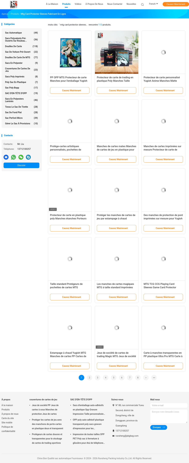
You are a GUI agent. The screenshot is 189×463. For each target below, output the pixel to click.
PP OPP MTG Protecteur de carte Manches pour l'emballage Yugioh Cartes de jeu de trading (68, 81)
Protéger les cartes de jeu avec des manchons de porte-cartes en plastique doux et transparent (47, 424)
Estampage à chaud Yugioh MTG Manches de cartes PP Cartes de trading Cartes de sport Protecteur (69, 356)
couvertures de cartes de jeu (21, 69)
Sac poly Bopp (21, 87)
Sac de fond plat (21, 112)
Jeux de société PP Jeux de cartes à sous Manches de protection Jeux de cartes (45, 409)
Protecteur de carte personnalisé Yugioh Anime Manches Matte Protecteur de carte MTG (162, 81)
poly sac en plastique (21, 82)
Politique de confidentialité (8, 429)
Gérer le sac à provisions (21, 123)
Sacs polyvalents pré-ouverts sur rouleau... (21, 39)
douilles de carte (21, 46)
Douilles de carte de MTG (21, 57)
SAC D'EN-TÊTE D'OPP (21, 93)
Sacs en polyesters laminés (21, 100)
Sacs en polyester (21, 63)
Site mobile (7, 422)
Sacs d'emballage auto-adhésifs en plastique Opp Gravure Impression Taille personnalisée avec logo (88, 410)
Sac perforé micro (21, 117)
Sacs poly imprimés (21, 76)
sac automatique (21, 32)
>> (154, 377)
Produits (6, 409)
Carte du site (8, 418)
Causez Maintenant (176, 4)
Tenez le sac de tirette (21, 106)
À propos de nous (10, 414)
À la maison (7, 405)
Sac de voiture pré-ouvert (21, 51)
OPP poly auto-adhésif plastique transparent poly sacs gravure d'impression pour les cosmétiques (88, 425)
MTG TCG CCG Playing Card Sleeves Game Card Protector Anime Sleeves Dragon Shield (160, 287)
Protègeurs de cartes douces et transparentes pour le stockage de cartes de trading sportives (47, 438)
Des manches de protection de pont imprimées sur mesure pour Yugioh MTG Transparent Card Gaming (163, 218)
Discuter (22, 165)
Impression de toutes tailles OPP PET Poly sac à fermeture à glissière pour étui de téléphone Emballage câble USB (88, 439)
